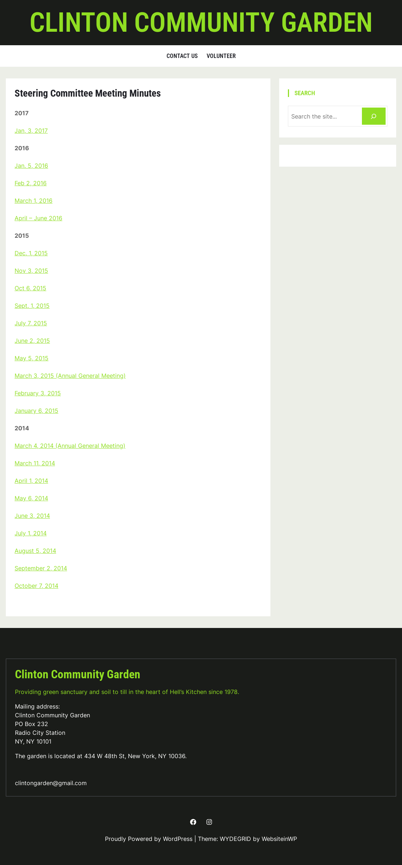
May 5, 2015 (31, 358)
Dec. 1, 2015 (31, 253)
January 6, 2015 (36, 410)
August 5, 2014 (35, 550)
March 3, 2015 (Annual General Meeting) (70, 375)
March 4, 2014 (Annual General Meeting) (70, 445)
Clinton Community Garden (201, 22)
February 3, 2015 (38, 393)
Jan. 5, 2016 (31, 165)
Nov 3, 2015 (31, 270)
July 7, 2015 (31, 323)
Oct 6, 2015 (30, 288)
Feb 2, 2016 (31, 183)
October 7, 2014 (36, 585)
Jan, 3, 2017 (31, 130)
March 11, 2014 (35, 463)
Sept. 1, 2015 (32, 305)
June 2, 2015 (32, 340)
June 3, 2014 (32, 515)
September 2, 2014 (41, 568)
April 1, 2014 (31, 480)
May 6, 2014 (31, 498)
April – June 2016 (38, 218)
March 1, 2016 (33, 200)
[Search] (374, 116)
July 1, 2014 (31, 533)
